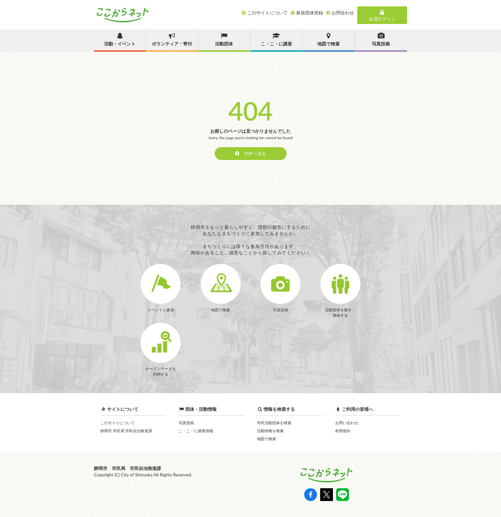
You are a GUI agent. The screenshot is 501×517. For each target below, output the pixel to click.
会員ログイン (382, 15)
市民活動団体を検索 (274, 422)
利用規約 (343, 430)
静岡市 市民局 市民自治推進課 (126, 430)
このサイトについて (117, 422)
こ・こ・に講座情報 (196, 430)
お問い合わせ (346, 422)
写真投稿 (186, 422)
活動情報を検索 (270, 430)
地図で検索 (266, 438)
